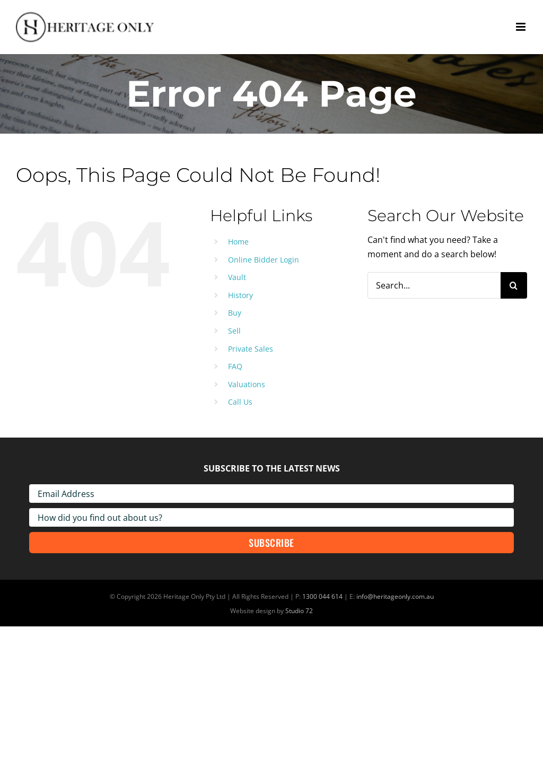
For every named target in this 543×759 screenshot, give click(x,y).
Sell (234, 331)
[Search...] (434, 285)
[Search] (514, 285)
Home (238, 242)
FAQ (235, 366)
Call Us (240, 402)
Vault (237, 277)
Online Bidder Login (263, 260)
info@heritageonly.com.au (395, 596)
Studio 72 (299, 610)
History (240, 295)
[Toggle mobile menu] (521, 26)
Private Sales (250, 349)
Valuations (246, 384)
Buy (234, 313)
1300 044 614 (322, 596)
